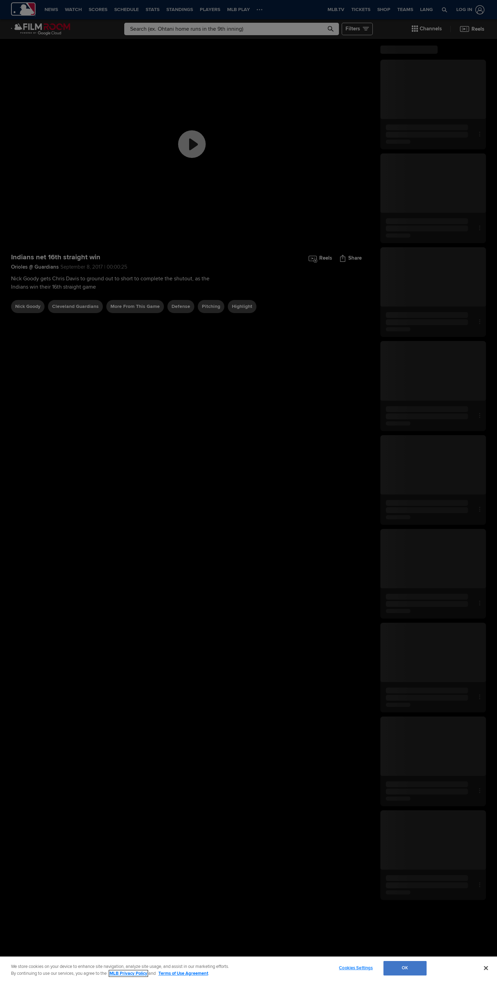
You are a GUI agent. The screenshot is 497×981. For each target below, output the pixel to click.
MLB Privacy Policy (128, 973)
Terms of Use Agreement (183, 973)
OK (405, 968)
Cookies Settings (356, 968)
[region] (248, 969)
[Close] (486, 967)
